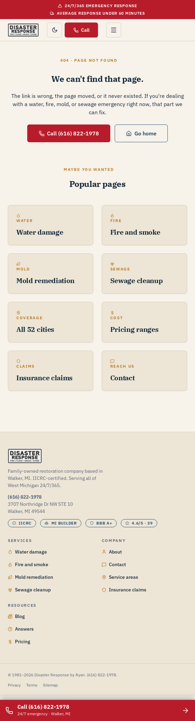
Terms (31, 685)
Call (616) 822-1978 (69, 133)
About (112, 552)
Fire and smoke (28, 564)
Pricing (19, 641)
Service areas (120, 577)
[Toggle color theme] (54, 30)
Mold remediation (30, 577)
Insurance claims (124, 590)
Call (82, 30)
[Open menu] (113, 30)
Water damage (27, 552)
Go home (141, 133)
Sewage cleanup (29, 590)
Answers (21, 629)
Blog (16, 616)
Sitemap (50, 685)
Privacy (14, 685)
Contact (114, 564)
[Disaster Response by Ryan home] (23, 30)
